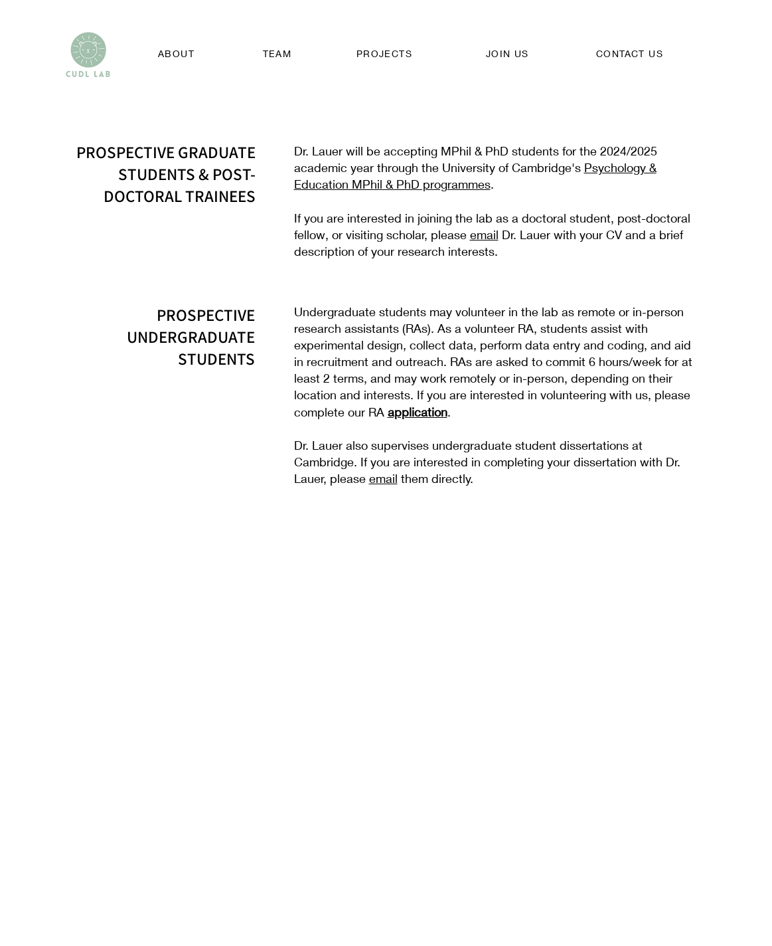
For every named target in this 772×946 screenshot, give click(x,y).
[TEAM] (279, 53)
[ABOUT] (178, 53)
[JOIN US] (509, 53)
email (484, 234)
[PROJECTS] (386, 53)
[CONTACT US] (631, 53)
